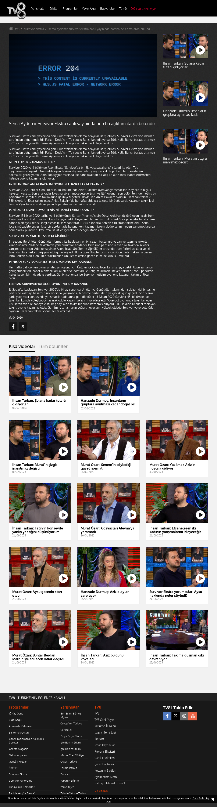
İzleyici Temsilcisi (105, 732)
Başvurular (107, 8)
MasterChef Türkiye (72, 755)
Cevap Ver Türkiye (71, 723)
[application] (83, 75)
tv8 (17, 29)
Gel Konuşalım (17, 755)
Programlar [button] (70, 8)
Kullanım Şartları (105, 770)
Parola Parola (68, 768)
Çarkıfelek (66, 729)
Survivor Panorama (20, 780)
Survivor (65, 774)
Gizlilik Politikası (105, 758)
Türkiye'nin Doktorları (22, 787)
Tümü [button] (123, 8)
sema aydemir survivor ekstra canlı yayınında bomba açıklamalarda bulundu (100, 29)
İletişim (99, 739)
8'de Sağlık (15, 719)
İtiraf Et (13, 768)
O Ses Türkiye (68, 761)
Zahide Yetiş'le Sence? (22, 793)
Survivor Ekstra (18, 774)
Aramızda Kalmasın (20, 726)
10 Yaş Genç (16, 713)
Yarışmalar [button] (38, 8)
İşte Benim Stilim (70, 742)
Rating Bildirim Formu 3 (110, 783)
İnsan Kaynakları (105, 745)
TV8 (97, 713)
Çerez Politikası (104, 764)
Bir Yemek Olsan (19, 732)
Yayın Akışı (89, 8)
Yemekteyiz (67, 787)
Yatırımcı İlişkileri (105, 726)
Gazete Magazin (18, 748)
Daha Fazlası (101, 790)
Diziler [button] (54, 8)
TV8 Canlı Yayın (143, 9)
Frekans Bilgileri (105, 751)
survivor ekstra (34, 29)
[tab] (22, 347)
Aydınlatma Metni (106, 777)
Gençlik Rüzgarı (18, 761)
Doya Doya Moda (71, 736)
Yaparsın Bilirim (69, 780)
